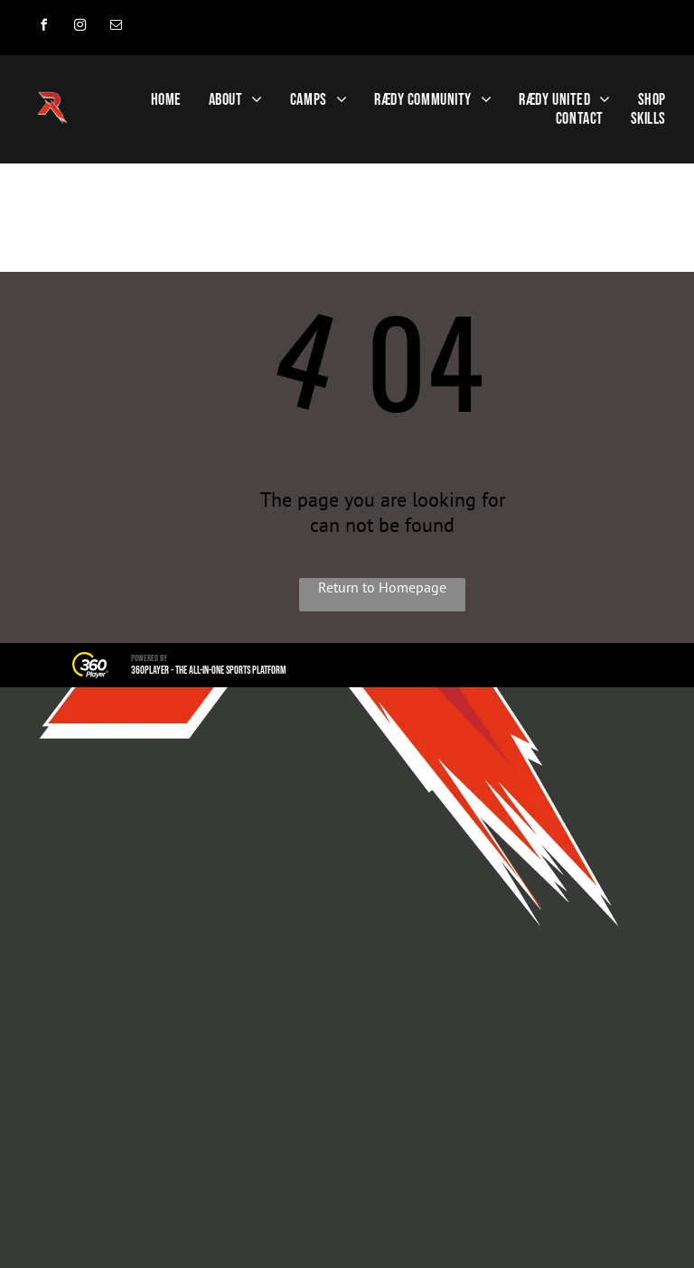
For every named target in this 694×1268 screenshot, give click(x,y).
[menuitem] (166, 99)
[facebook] (43, 27)
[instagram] (79, 27)
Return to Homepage (382, 587)
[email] (115, 27)
